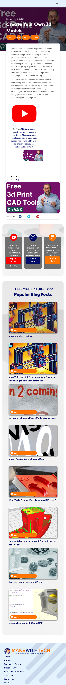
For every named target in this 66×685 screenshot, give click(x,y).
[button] (57, 3)
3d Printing (11, 37)
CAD (18, 37)
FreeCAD (26, 37)
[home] (16, 1)
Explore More (13, 260)
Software (34, 37)
